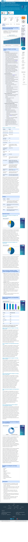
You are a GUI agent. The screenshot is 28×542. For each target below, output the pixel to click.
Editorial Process (23, 48)
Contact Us (18, 505)
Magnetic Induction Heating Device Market (23, 61)
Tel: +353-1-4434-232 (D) (18, 514)
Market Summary (3, 24)
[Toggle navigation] (26, 0)
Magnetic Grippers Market (22, 58)
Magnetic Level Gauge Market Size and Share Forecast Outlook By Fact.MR (23, 30)
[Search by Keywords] (19, 1)
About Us (9, 505)
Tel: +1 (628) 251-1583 (3, 514)
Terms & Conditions (9, 508)
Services (13, 505)
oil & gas (10, 115)
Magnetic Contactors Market (23, 68)
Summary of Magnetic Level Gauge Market (23, 34)
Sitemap (20, 508)
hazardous (16, 60)
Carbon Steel (14, 169)
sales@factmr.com (8, 514)
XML (17, 508)
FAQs (14, 508)
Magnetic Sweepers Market (22, 65)
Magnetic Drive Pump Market (23, 55)
